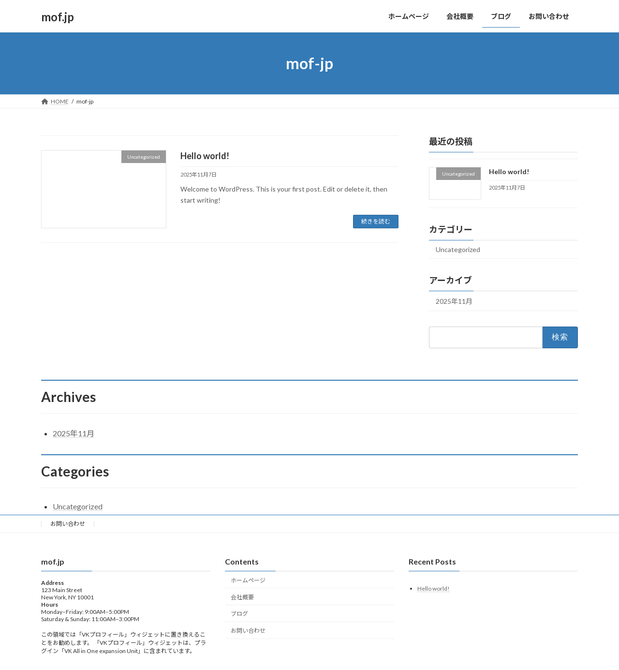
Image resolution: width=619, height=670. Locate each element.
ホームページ (248, 580)
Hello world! (204, 155)
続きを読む (375, 221)
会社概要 (242, 597)
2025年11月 (454, 301)
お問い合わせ (67, 523)
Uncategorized (458, 249)
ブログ (239, 613)
